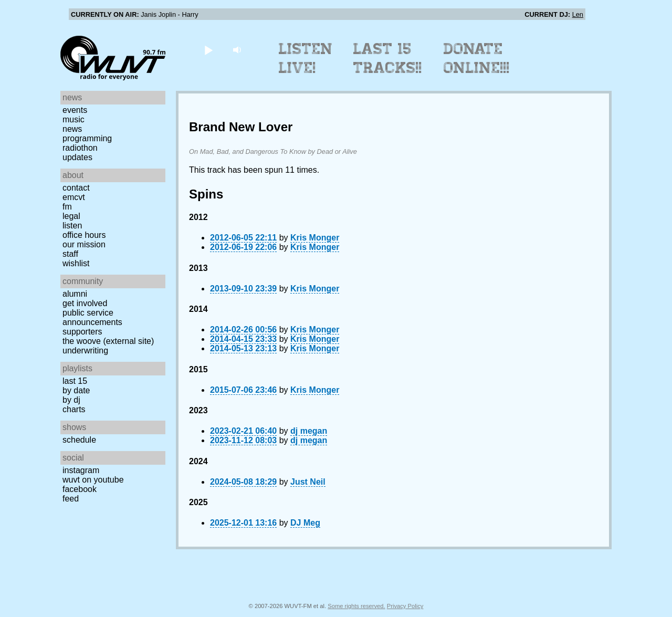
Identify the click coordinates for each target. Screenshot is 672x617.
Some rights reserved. (356, 606)
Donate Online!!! (477, 58)
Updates (77, 157)
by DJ (71, 399)
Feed (70, 498)
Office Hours (84, 235)
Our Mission (84, 244)
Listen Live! (306, 58)
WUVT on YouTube (93, 479)
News (72, 128)
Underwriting (85, 350)
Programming (87, 138)
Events (74, 110)
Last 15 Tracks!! (387, 58)
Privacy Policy (405, 606)
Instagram (80, 470)
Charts (74, 409)
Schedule (79, 439)
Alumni (74, 293)
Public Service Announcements (92, 317)
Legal (71, 216)
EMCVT (73, 197)
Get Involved (84, 303)
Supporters (82, 331)
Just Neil (308, 481)
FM (67, 206)
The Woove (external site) (108, 341)
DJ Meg (305, 522)
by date (76, 390)
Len (577, 14)
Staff (70, 253)
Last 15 (74, 381)
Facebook (79, 489)
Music (73, 119)
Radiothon (80, 147)
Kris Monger (314, 237)
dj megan (308, 430)
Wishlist (76, 263)
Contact (76, 187)
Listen (72, 225)
